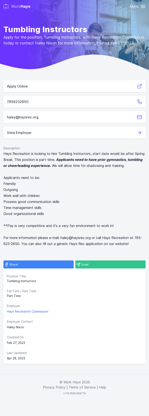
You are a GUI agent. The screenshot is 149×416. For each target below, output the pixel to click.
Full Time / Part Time (21, 291)
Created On (15, 337)
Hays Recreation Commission (27, 311)
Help (102, 387)
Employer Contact (20, 321)
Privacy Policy (54, 387)
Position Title (16, 276)
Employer (13, 306)
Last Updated (17, 353)
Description (11, 148)
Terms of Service (82, 387)
